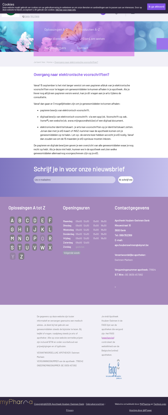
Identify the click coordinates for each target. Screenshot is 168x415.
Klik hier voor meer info (66, 10)
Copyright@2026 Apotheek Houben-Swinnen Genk (59, 404)
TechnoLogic (160, 404)
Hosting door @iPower (140, 410)
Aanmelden (144, 11)
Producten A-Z (89, 29)
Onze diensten (55, 39)
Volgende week (72, 252)
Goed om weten (93, 39)
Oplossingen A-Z (56, 29)
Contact (82, 48)
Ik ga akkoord (156, 6)
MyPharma (145, 404)
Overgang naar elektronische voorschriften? (76, 62)
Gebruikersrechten (95, 404)
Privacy (70, 410)
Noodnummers (55, 48)
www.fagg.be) (108, 337)
